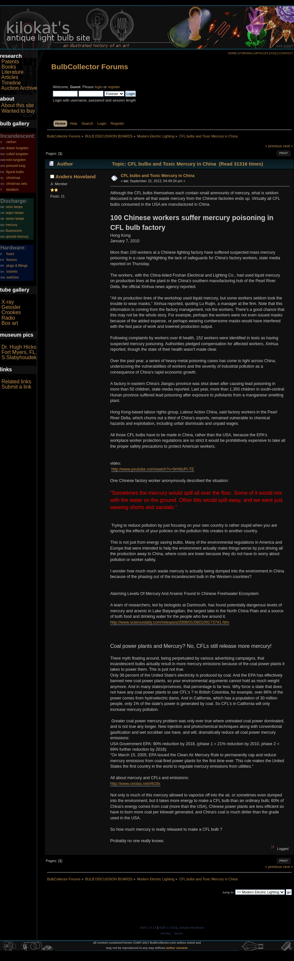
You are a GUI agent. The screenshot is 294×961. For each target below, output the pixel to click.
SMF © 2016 (168, 927)
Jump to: (228, 892)
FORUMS (245, 53)
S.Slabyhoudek (19, 357)
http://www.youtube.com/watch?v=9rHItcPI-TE (152, 469)
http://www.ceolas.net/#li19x (135, 783)
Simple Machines (191, 927)
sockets (11, 271)
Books (8, 67)
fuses (10, 254)
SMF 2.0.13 (148, 927)
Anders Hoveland (75, 176)
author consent (176, 948)
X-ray (7, 302)
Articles (9, 77)
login (98, 87)
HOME (232, 53)
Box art (9, 323)
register (114, 87)
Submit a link (16, 387)
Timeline (11, 83)
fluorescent (14, 230)
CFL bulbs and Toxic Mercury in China (157, 175)
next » (288, 146)
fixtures (11, 260)
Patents (10, 61)
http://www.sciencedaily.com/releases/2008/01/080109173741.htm (169, 622)
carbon (11, 142)
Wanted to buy (18, 111)
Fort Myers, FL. (19, 352)
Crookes (11, 312)
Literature (12, 72)
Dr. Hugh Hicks (18, 347)
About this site (17, 105)
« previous (273, 146)
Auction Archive (19, 88)
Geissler (11, 307)
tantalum (12, 189)
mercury (11, 225)
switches (12, 277)
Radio (8, 318)
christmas (13, 178)
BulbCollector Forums (89, 67)
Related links (16, 381)
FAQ (274, 53)
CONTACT (286, 53)
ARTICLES (261, 53)
